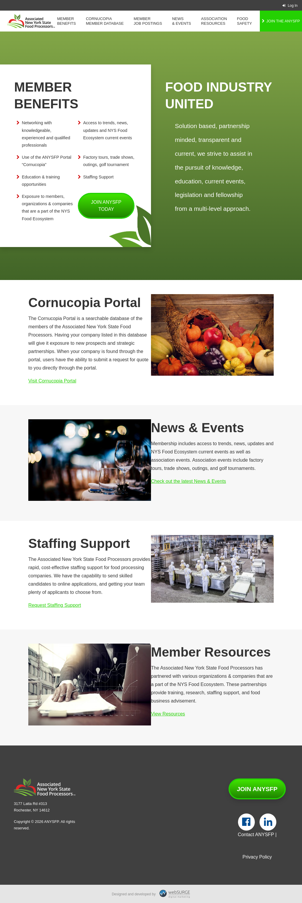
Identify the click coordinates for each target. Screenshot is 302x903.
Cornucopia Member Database (105, 21)
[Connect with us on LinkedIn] (268, 822)
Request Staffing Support (54, 605)
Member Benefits (66, 21)
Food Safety (244, 21)
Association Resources (214, 21)
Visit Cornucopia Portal (52, 380)
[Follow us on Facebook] (246, 822)
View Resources (168, 713)
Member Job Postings (148, 21)
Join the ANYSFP (283, 21)
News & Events (181, 21)
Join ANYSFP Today (106, 206)
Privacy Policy (257, 856)
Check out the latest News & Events (188, 481)
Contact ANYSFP (256, 834)
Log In (290, 6)
